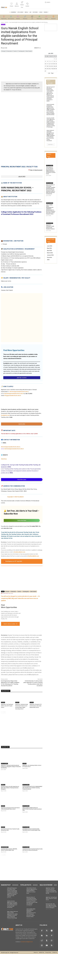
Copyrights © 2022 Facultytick (15, 496)
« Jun (49, 73)
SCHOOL (6, 22)
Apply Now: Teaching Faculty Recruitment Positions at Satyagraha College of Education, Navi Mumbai (11, 766)
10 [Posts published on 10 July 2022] (45, 63)
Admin (35, 47)
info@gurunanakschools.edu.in (12, 395)
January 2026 (50, 255)
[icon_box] (11, 5)
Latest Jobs (22, 424)
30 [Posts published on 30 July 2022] (56, 68)
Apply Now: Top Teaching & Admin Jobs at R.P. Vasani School (7, 706)
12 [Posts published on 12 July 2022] (49, 63)
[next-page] (4, 712)
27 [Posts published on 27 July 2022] (51, 68)
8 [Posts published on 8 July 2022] (54, 61)
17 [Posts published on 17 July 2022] (45, 66)
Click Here (4, 459)
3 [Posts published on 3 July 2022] (45, 61)
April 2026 (49, 250)
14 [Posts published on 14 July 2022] (52, 63)
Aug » (52, 73)
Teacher (15, 51)
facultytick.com (7, 363)
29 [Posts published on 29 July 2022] (54, 68)
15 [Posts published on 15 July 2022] (54, 63)
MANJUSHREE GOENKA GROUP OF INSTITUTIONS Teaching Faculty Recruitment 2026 (32, 809)
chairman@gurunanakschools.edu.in (13, 393)
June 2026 (49, 246)
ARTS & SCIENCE (4, 763)
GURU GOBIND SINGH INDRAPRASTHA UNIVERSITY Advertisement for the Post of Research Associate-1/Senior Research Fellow (31, 912)
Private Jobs (9, 51)
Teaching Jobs (21, 51)
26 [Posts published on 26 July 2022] (49, 68)
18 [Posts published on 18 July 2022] (47, 66)
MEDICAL (3, 784)
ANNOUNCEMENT (5, 847)
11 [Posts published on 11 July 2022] (47, 63)
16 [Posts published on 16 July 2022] (56, 63)
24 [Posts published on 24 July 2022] (45, 68)
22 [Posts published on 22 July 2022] (54, 66)
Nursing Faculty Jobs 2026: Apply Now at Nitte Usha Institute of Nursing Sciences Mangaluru (10, 788)
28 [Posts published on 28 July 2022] (52, 68)
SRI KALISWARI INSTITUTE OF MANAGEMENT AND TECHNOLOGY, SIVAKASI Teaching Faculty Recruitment (32, 788)
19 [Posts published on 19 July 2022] (49, 66)
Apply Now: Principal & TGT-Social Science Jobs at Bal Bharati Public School (36, 706)
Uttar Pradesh (29, 51)
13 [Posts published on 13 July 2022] (51, 63)
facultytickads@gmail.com (27, 941)
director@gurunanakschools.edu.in (19, 391)
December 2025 (49, 258)
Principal (3, 51)
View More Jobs (21, 479)
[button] (47, 2)
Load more (51, 144)
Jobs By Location (22, 377)
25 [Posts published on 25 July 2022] (47, 68)
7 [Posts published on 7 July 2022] (52, 61)
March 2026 (50, 252)
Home (2, 22)
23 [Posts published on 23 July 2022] (56, 66)
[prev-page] (2, 712)
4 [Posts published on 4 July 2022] (47, 61)
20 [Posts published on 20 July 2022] (51, 66)
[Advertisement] (21, 69)
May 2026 (49, 248)
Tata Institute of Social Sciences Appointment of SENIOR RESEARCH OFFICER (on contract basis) (32, 890)
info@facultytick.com (19, 552)
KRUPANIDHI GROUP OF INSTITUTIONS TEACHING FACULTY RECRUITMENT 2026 (31, 829)
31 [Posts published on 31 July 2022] (45, 71)
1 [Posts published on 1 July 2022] (54, 59)
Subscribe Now (21, 520)
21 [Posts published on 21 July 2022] (52, 66)
